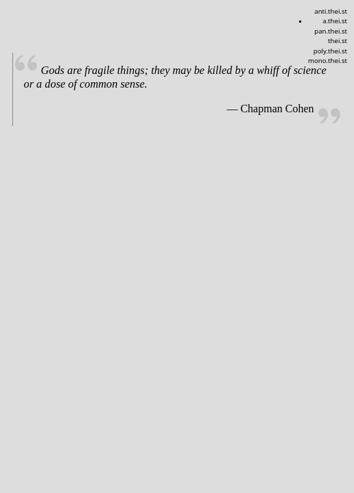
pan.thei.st (330, 31)
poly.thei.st (330, 51)
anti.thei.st (330, 11)
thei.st (337, 40)
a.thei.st (334, 20)
